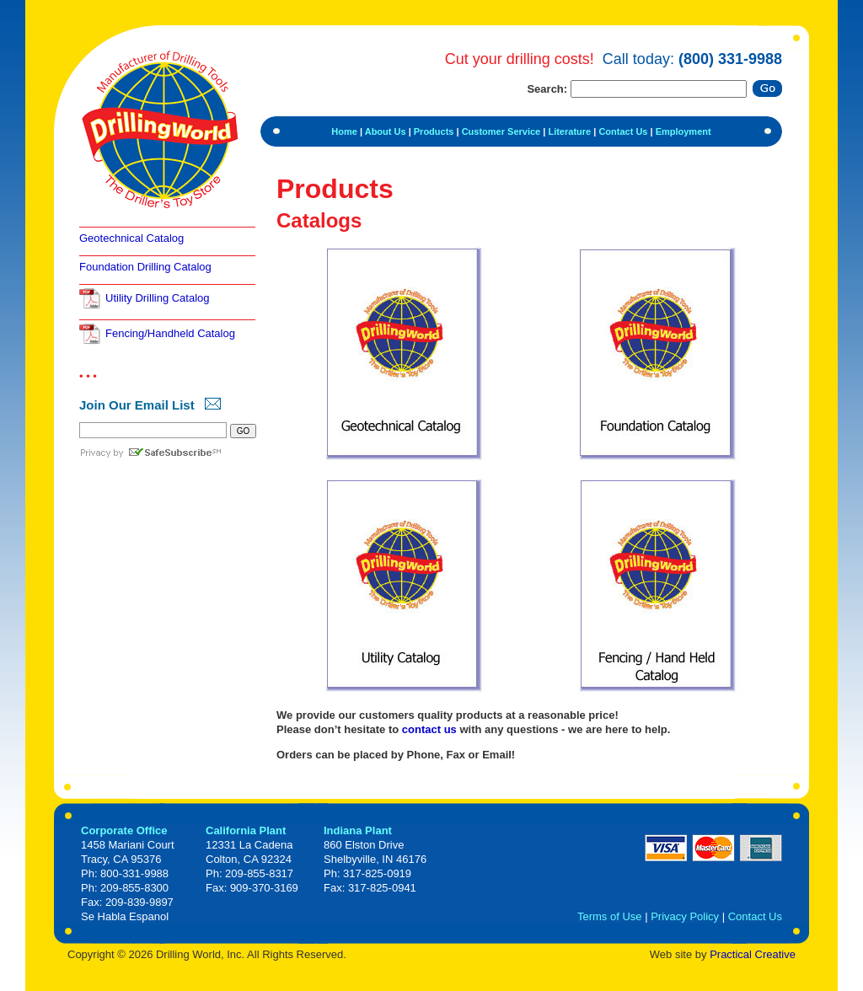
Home (344, 131)
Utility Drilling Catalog (157, 298)
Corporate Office (124, 830)
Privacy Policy (685, 916)
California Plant (246, 830)
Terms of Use (609, 916)
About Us (385, 131)
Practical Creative (753, 954)
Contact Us (622, 131)
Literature (569, 131)
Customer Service (501, 131)
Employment (683, 131)
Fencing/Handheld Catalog (170, 333)
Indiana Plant (358, 830)
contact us (429, 729)
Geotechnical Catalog (131, 238)
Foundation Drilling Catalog (145, 266)
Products (434, 131)
